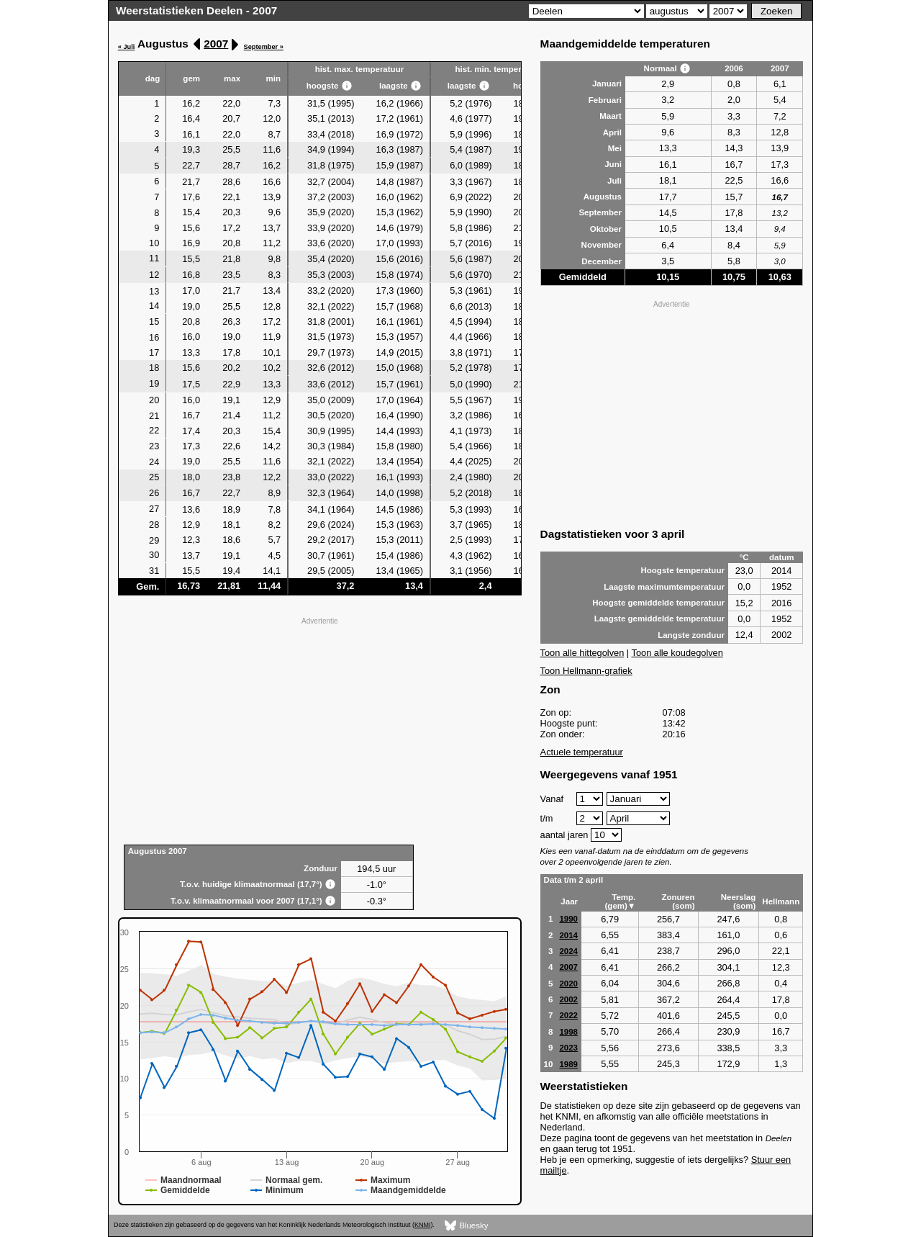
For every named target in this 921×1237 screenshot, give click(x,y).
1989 (568, 1064)
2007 (216, 43)
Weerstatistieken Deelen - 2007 (196, 10)
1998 (568, 1031)
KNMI (422, 1224)
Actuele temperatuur (581, 752)
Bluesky (467, 1226)
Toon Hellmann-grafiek (586, 670)
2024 (568, 951)
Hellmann (780, 901)
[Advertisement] (319, 729)
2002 (568, 999)
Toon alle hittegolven (582, 652)
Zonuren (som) (677, 901)
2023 (568, 1047)
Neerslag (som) (738, 901)
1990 (568, 918)
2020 (568, 983)
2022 (568, 1015)
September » (263, 46)
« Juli (126, 46)
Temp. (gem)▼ (620, 901)
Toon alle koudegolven (677, 652)
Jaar (569, 901)
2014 (568, 935)
